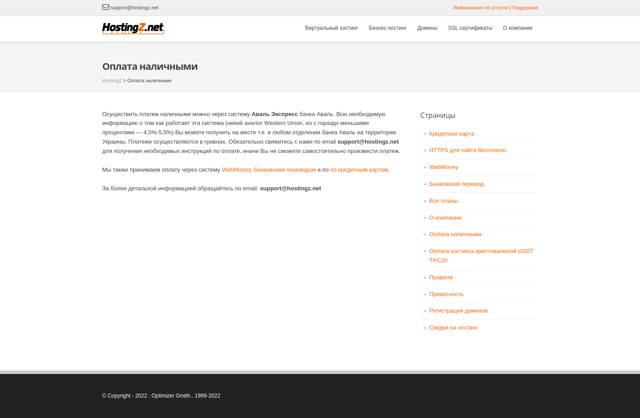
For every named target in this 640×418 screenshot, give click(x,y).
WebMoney (236, 169)
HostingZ (112, 80)
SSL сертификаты (470, 28)
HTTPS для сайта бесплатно (467, 150)
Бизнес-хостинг (388, 28)
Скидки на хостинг (453, 327)
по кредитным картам (359, 169)
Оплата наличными (455, 234)
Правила (441, 277)
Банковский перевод (456, 184)
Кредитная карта (451, 133)
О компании (517, 28)
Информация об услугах (480, 7)
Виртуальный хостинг (332, 28)
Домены (427, 28)
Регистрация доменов (458, 310)
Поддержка (525, 7)
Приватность (446, 294)
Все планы (443, 200)
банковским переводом (285, 169)
